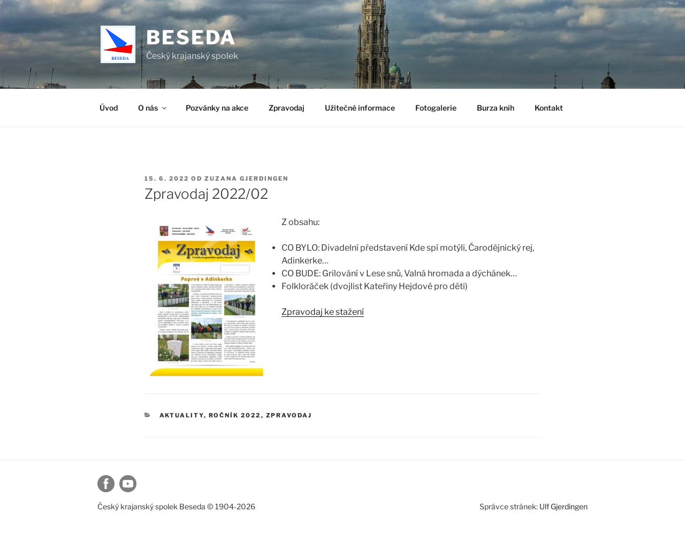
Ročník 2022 (235, 415)
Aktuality (181, 415)
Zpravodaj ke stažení (322, 312)
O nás (153, 107)
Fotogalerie (435, 107)
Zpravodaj (287, 107)
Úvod (109, 107)
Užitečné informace (360, 107)
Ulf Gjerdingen (563, 506)
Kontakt (549, 107)
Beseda (191, 37)
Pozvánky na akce (217, 107)
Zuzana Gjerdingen (246, 178)
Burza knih (495, 107)
